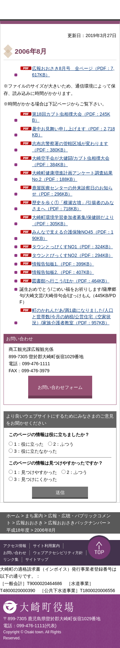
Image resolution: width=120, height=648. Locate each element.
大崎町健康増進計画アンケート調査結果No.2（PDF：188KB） (72, 176)
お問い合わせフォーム (60, 387)
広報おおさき (29, 522)
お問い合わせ (14, 553)
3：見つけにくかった (35, 479)
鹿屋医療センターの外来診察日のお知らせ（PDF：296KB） (72, 191)
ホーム (13, 515)
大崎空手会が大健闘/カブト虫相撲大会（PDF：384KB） (70, 161)
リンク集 (11, 559)
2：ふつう (63, 444)
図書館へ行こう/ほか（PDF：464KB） (70, 280)
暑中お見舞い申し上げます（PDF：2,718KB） (73, 132)
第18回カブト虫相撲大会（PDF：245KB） (71, 117)
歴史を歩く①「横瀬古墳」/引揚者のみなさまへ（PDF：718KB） (73, 206)
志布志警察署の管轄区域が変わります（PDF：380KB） (70, 146)
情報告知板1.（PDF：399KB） (63, 263)
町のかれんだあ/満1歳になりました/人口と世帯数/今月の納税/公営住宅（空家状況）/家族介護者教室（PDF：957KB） (72, 316)
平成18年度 (17, 530)
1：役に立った (29, 444)
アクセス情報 (14, 546)
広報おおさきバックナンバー (77, 522)
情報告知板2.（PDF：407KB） (63, 272)
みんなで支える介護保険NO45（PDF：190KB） (72, 235)
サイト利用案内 (46, 546)
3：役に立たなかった (35, 451)
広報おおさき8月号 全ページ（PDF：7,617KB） (73, 71)
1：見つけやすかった (35, 472)
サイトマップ (36, 559)
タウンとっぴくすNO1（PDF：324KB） (72, 246)
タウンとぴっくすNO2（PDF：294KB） (72, 255)
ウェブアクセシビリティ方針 (58, 553)
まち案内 (34, 515)
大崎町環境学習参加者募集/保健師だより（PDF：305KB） (73, 220)
